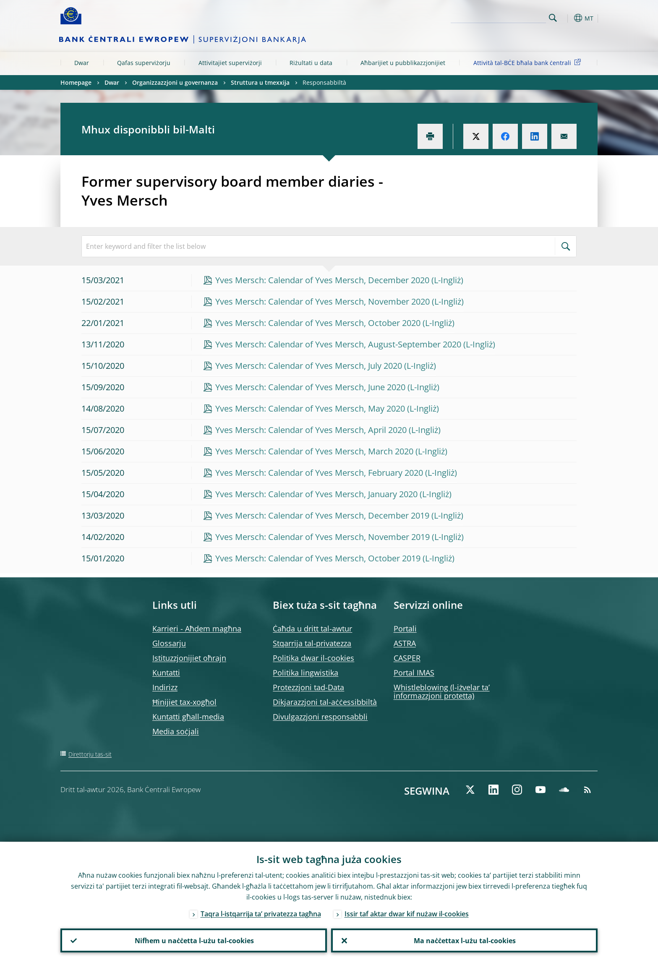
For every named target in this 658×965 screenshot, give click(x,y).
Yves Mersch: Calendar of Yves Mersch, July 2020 (308, 365)
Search (553, 17)
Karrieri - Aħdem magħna (196, 628)
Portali (405, 628)
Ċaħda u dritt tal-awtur (312, 628)
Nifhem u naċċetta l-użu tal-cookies (193, 940)
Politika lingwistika (305, 673)
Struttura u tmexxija (260, 82)
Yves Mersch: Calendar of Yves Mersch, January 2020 (316, 494)
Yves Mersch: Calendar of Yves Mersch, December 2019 (322, 515)
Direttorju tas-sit (90, 754)
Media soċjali (175, 731)
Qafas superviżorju (143, 63)
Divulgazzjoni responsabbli (320, 717)
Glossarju (169, 643)
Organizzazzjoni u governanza (175, 82)
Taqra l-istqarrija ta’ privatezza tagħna (261, 913)
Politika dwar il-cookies (313, 658)
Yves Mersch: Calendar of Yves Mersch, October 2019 (317, 558)
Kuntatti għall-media (188, 717)
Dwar (81, 63)
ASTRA (405, 643)
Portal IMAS (414, 673)
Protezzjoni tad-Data (308, 687)
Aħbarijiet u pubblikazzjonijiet (402, 63)
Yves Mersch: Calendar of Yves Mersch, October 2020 (317, 323)
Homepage (75, 82)
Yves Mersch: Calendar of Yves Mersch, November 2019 (322, 536)
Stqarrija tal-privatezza (312, 643)
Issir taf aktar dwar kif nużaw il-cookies (407, 913)
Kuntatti (166, 673)
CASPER (407, 658)
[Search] (504, 16)
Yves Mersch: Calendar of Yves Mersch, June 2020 (310, 387)
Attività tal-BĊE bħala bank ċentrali (528, 62)
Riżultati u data (311, 63)
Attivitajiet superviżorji (230, 63)
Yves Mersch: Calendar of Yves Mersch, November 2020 (322, 301)
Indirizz (165, 687)
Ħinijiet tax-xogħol (184, 702)
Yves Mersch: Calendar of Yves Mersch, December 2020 (322, 280)
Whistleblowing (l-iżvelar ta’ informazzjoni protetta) (442, 691)
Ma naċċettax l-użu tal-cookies (464, 940)
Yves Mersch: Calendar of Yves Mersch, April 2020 (311, 430)
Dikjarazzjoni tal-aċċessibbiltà (325, 702)
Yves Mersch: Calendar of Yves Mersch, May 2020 (310, 408)
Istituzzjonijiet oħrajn (189, 658)
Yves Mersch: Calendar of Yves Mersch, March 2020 (314, 451)
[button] (568, 18)
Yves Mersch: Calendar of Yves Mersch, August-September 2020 (338, 344)
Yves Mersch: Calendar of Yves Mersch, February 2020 (319, 472)
